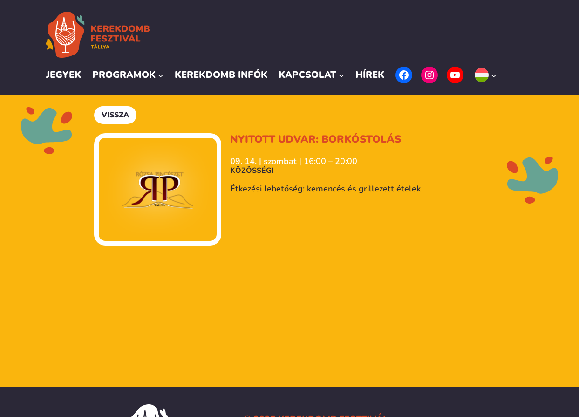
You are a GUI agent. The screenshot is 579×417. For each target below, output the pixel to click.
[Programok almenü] (160, 75)
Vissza (115, 115)
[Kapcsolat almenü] (341, 75)
